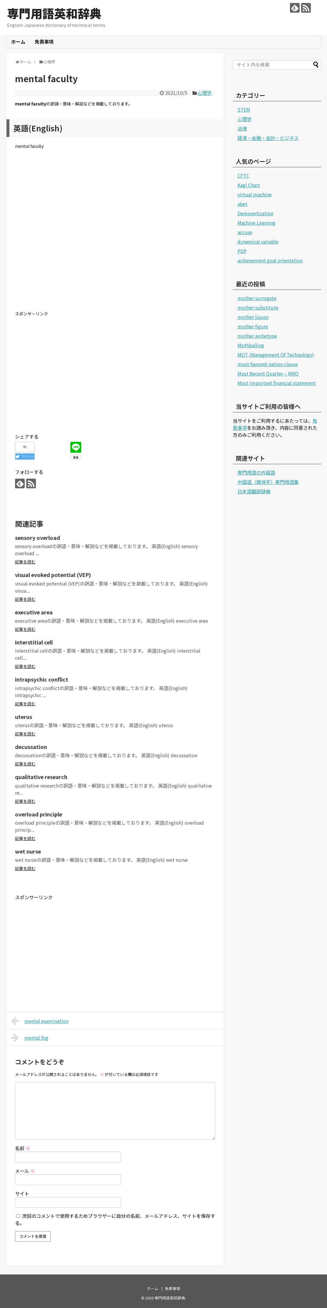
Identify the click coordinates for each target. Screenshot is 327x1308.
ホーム (18, 41)
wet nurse (28, 851)
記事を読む (25, 562)
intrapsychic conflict (41, 679)
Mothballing (251, 345)
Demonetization (255, 213)
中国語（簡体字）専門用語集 (268, 481)
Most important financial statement (277, 382)
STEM (244, 109)
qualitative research (41, 776)
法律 (242, 128)
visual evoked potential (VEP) (53, 574)
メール (25, 1170)
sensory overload (37, 537)
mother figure (253, 326)
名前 (22, 1148)
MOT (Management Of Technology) (276, 354)
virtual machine (255, 194)
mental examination (40, 1021)
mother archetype (257, 335)
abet (243, 203)
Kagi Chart (249, 184)
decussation (31, 746)
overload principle (38, 814)
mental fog (30, 1037)
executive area (34, 612)
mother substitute (258, 307)
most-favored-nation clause (268, 364)
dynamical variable (258, 241)
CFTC (243, 175)
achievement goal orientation (270, 260)
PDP (242, 250)
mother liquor (253, 316)
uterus (23, 716)
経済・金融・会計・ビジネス (268, 137)
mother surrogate (257, 298)
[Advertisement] (115, 235)
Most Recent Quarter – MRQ (268, 373)
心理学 (204, 92)
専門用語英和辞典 (54, 13)
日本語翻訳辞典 (254, 491)
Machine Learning (256, 222)
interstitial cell (34, 642)
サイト (22, 1193)
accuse (245, 232)
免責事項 (44, 41)
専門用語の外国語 (256, 472)
